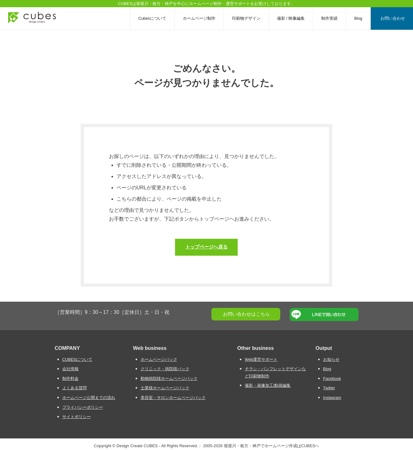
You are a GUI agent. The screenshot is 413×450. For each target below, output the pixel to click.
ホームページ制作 (199, 18)
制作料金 (70, 378)
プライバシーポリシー (82, 407)
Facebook (332, 378)
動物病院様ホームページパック (169, 378)
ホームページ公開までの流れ (88, 397)
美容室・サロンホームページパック (173, 397)
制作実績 (329, 18)
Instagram (332, 397)
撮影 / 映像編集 (291, 18)
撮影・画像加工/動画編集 (268, 385)
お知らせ (331, 359)
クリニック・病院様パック (165, 368)
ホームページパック (159, 359)
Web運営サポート (261, 359)
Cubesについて (152, 18)
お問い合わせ (392, 18)
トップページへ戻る (206, 246)
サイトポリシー (76, 416)
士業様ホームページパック (165, 388)
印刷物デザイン (246, 18)
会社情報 (70, 368)
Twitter (329, 388)
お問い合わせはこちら (246, 313)
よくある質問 (74, 388)
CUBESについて (77, 359)
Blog (358, 18)
